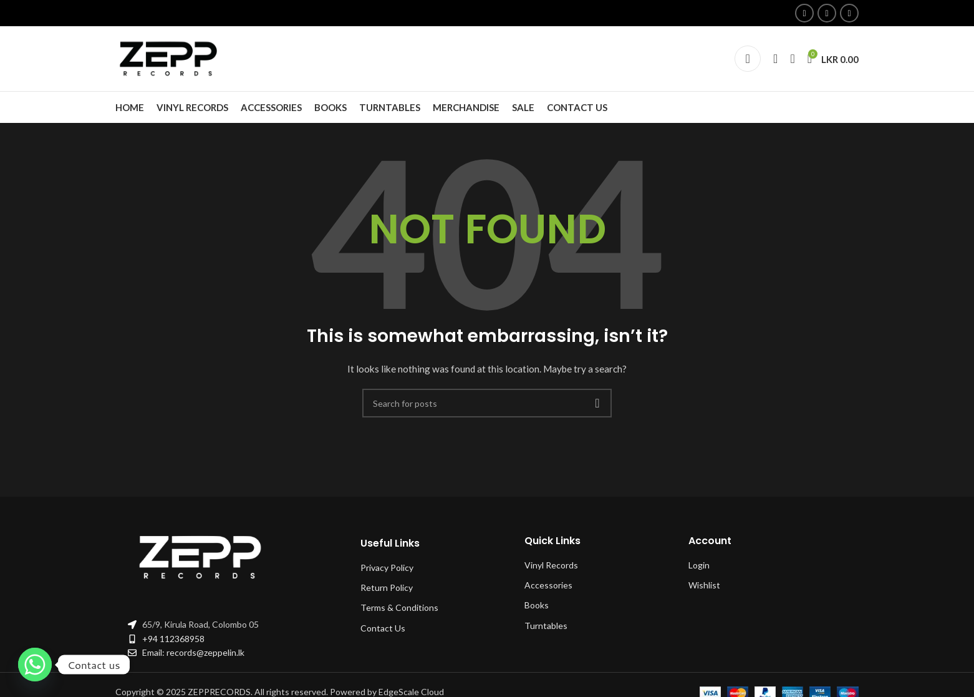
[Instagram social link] (826, 13)
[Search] (775, 58)
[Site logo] (171, 57)
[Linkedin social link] (849, 13)
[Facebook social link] (804, 13)
